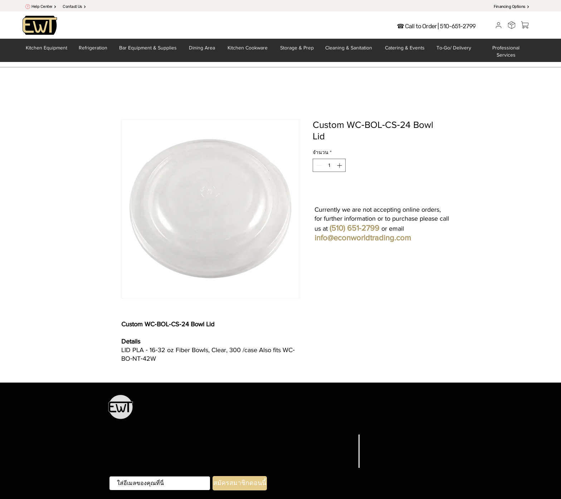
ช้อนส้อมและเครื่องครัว (345, 411)
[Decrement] (318, 165)
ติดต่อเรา (341, 464)
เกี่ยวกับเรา (339, 455)
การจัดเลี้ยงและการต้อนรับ (409, 411)
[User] (498, 25)
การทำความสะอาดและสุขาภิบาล (370, 421)
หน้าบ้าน (270, 421)
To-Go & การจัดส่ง (304, 421)
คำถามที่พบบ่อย (386, 437)
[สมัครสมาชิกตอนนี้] (240, 483)
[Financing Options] (511, 6)
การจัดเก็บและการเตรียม (284, 411)
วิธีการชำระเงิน (386, 464)
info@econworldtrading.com (362, 238)
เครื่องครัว (239, 411)
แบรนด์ (344, 446)
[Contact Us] (74, 6)
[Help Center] (44, 6)
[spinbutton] (329, 165)
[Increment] (340, 165)
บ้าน (349, 437)
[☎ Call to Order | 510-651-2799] (436, 26)
